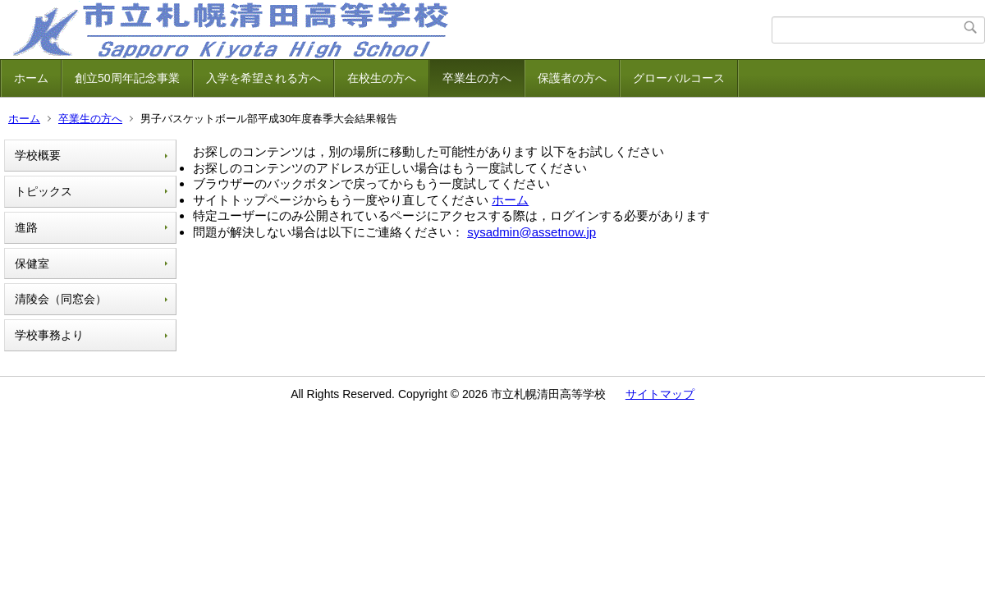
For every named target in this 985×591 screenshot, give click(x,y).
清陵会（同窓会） (61, 298)
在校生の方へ (381, 78)
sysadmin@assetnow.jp (531, 232)
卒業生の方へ (476, 78)
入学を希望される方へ (263, 78)
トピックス (43, 191)
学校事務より (49, 334)
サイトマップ (659, 394)
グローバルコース (679, 78)
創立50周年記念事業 (127, 78)
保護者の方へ (572, 78)
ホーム (31, 78)
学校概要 (38, 155)
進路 (26, 227)
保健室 (32, 263)
